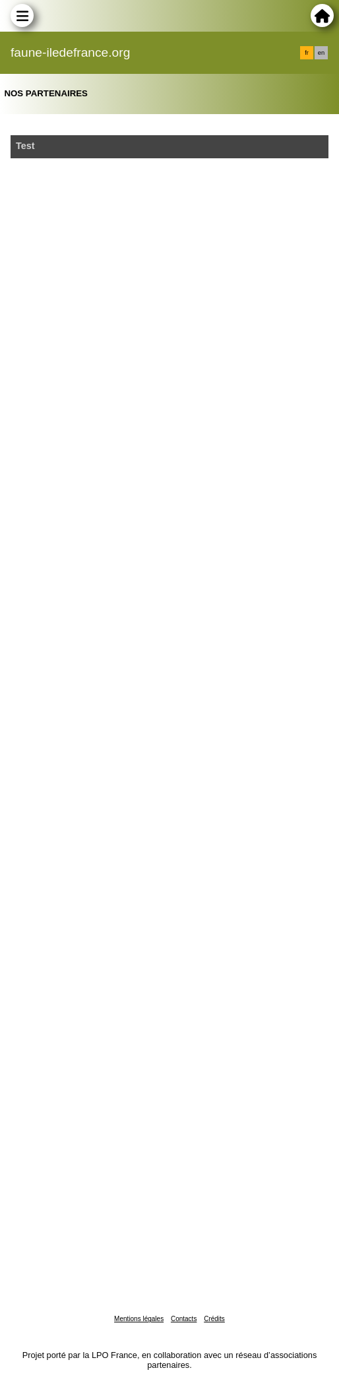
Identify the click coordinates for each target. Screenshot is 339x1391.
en (321, 52)
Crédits (214, 1318)
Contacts (184, 1318)
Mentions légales (139, 1318)
